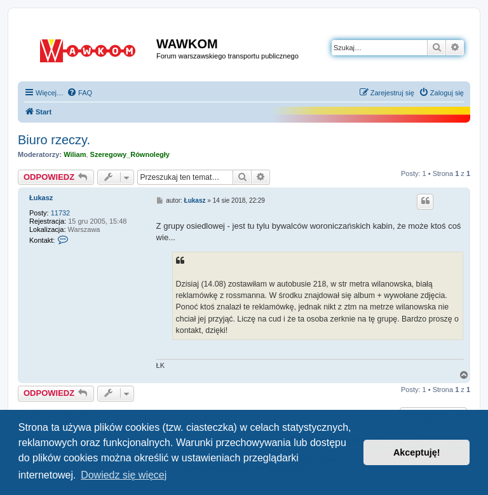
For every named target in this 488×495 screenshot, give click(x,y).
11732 (61, 213)
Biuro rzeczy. (54, 140)
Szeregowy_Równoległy (130, 154)
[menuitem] (79, 92)
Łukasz (41, 197)
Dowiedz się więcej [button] (123, 475)
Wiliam (75, 154)
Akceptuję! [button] (416, 452)
